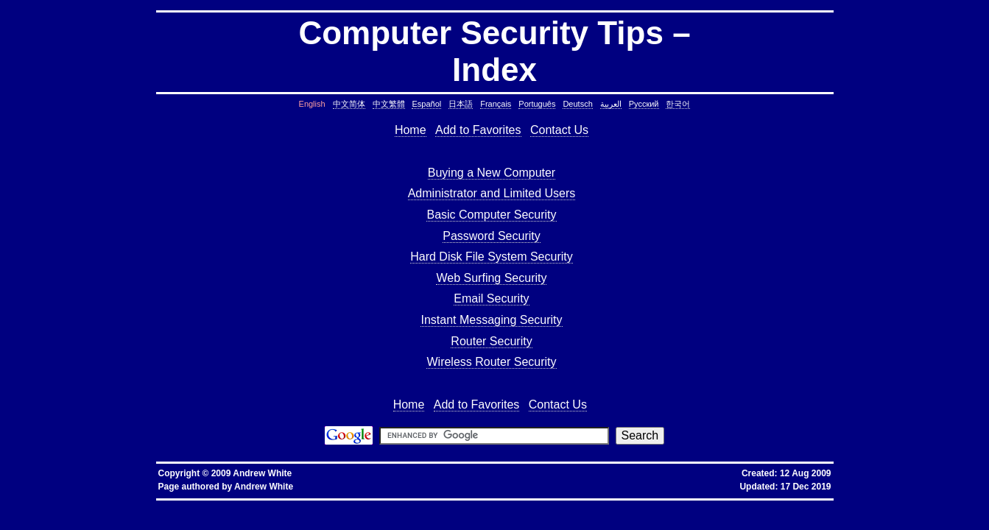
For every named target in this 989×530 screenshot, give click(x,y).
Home (410, 130)
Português (536, 103)
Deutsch (577, 103)
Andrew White (263, 486)
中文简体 (349, 103)
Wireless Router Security (491, 362)
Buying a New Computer (491, 172)
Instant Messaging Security (491, 320)
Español (426, 103)
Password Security (492, 236)
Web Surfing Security (491, 278)
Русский (644, 103)
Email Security (491, 298)
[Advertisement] (299, 268)
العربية (611, 103)
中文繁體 (389, 103)
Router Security (491, 341)
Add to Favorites (478, 130)
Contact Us (559, 130)
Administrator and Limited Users (492, 193)
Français (495, 103)
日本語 (460, 103)
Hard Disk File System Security (491, 256)
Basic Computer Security (491, 214)
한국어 (678, 103)
